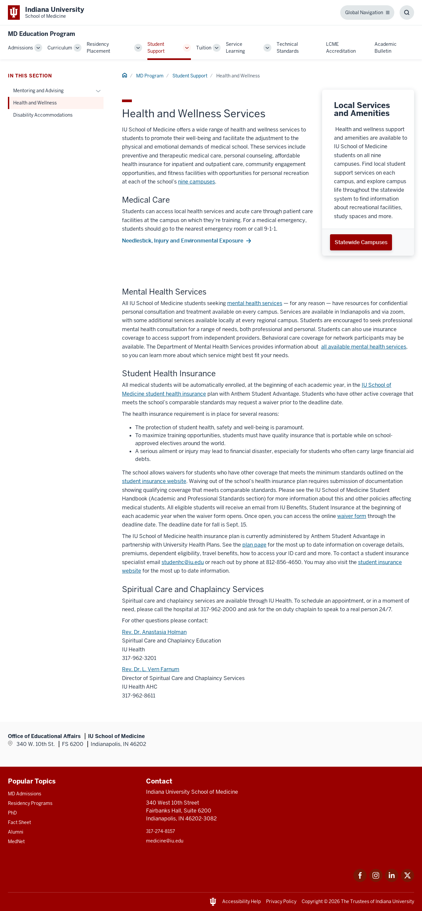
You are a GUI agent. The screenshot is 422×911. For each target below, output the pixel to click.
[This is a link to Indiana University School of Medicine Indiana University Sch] (46, 12)
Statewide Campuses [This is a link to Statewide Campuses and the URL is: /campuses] (361, 242)
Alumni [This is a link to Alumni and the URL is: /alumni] (15, 832)
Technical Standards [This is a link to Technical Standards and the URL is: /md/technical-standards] (288, 47)
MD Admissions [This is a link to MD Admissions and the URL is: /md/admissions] (24, 794)
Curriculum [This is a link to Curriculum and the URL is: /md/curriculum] (59, 48)
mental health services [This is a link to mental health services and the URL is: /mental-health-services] (254, 303)
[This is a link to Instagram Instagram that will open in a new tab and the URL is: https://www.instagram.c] (375, 880)
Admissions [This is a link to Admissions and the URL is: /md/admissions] (20, 48)
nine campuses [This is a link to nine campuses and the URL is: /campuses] (196, 181)
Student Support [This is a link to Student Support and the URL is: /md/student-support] (156, 47)
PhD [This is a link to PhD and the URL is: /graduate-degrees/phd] (12, 813)
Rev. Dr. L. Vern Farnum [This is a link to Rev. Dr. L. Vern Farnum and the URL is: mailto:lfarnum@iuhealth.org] (150, 669)
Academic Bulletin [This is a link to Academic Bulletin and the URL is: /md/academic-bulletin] (386, 47)
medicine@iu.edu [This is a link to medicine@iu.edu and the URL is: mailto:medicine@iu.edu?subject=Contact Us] (164, 841)
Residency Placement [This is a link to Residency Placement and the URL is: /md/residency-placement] (98, 47)
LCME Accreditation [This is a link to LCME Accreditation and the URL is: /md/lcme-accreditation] (341, 47)
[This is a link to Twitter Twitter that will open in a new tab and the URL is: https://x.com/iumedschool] (407, 880)
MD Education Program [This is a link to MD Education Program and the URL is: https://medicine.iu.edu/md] (41, 34)
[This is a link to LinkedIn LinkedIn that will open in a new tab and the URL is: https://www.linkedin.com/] (391, 880)
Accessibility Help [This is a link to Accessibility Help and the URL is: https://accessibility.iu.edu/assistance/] (241, 901)
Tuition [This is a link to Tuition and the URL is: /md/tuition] (203, 48)
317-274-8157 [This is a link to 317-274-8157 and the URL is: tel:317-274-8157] (160, 831)
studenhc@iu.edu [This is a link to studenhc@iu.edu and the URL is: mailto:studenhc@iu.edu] (183, 562)
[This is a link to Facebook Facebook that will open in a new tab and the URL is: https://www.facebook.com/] (360, 880)
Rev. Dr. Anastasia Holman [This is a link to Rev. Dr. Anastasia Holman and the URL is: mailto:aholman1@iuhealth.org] (154, 632)
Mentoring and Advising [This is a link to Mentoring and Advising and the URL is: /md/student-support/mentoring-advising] (38, 91)
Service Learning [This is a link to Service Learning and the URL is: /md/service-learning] (235, 47)
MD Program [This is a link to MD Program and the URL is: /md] (150, 76)
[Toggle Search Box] (407, 12)
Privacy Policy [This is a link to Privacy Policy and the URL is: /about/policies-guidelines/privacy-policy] (281, 901)
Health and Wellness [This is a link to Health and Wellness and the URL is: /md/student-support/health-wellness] (35, 103)
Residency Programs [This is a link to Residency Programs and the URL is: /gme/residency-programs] (30, 803)
